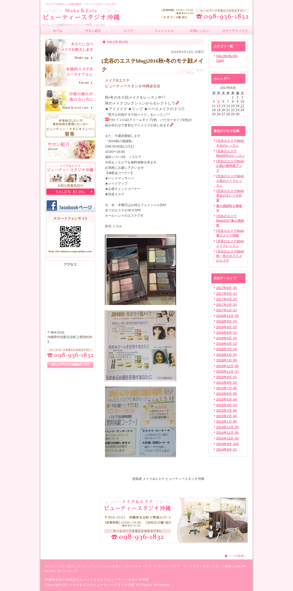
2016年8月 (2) (226, 327)
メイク (82, 566)
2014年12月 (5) (227, 427)
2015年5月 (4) (226, 399)
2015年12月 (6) (227, 366)
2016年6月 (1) (226, 332)
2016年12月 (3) (227, 316)
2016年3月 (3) (226, 349)
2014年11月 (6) (227, 432)
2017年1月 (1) (226, 310)
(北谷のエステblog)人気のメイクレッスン (230, 180)
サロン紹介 (66, 566)
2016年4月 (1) (226, 344)
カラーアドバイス (148, 566)
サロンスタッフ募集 (217, 566)
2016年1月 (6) (226, 360)
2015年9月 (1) (226, 377)
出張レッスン (122, 566)
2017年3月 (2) (226, 305)
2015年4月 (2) (226, 405)
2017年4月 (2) (226, 299)
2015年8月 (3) (226, 382)
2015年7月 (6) (226, 388)
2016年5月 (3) (226, 338)
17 (242, 106)
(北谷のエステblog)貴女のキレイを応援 (230, 195)
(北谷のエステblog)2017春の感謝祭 (230, 220)
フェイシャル (99, 566)
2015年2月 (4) (226, 416)
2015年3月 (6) (226, 410)
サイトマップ (67, 571)
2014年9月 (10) (227, 444)
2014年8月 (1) (226, 449)
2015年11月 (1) (227, 371)
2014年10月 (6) (227, 438)
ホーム (50, 566)
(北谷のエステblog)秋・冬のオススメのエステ (230, 255)
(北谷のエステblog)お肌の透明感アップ (230, 165)
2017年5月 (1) (226, 294)
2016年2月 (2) (226, 355)
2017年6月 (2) (226, 288)
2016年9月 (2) (226, 321)
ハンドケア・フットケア (181, 566)
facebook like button (192, 469)
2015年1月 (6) (226, 421)
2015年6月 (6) (226, 394)
